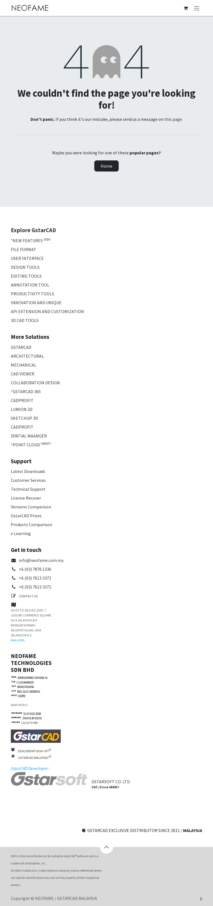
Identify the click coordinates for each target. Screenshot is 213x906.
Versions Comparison (31, 507)
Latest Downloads (28, 471)
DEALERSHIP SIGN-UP (34, 751)
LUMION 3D (21, 409)
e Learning (21, 533)
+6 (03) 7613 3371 (35, 578)
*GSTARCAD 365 (26, 391)
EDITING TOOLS (26, 276)
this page (173, 119)
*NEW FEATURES (27, 240)
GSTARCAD (21, 347)
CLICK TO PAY (29, 723)
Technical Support (28, 489)
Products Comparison (31, 524)
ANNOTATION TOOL (30, 285)
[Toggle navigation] (196, 8)
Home (106, 166)
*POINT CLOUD (25, 444)
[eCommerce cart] (185, 8)
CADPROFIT (22, 400)
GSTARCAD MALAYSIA (34, 758)
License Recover (26, 498)
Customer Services (28, 480)
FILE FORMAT (23, 249)
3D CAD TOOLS (25, 320)
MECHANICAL (23, 365)
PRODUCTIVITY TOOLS (32, 293)
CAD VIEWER (22, 374)
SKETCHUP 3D (24, 418)
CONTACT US (28, 596)
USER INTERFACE (27, 258)
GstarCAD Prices (26, 515)
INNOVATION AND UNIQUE (36, 302)
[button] (106, 847)
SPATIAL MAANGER (29, 436)
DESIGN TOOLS (25, 267)
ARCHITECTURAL (27, 356)
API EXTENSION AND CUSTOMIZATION (47, 311)
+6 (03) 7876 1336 (35, 569)
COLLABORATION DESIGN (35, 382)
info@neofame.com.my (41, 560)
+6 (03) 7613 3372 (35, 587)
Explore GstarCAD (33, 230)
